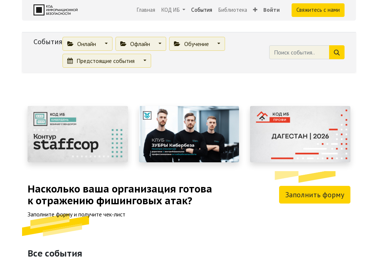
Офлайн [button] (135, 43)
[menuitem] (145, 10)
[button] (255, 10)
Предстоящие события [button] (101, 60)
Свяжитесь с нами (318, 9)
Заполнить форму (314, 194)
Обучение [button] (192, 43)
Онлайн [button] (82, 43)
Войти (271, 9)
